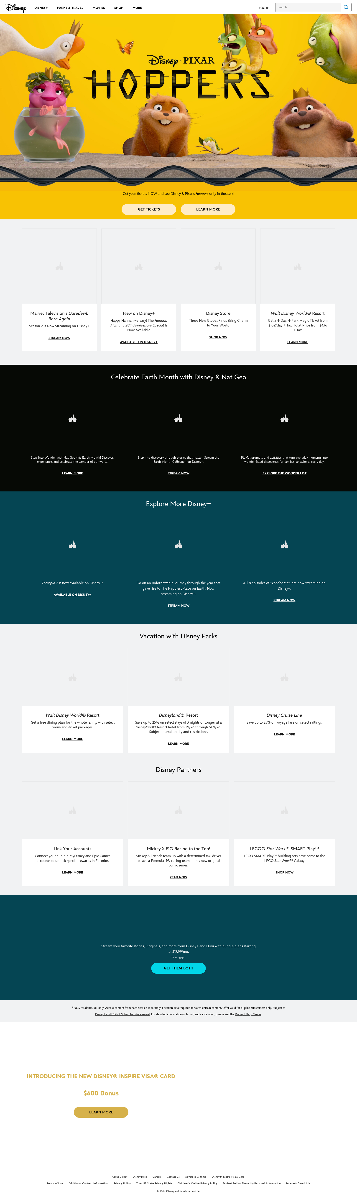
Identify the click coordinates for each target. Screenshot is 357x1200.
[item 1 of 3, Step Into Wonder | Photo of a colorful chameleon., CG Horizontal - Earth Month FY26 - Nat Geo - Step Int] (72, 434)
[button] (266, 7)
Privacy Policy (122, 1181)
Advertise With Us (195, 1174)
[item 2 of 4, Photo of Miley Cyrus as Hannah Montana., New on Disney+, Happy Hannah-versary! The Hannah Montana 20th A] (138, 290)
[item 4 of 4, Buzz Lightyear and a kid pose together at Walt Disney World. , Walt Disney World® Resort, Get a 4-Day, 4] (297, 290)
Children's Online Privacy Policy (197, 1181)
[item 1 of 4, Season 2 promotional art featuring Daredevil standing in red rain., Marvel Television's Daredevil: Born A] (59, 290)
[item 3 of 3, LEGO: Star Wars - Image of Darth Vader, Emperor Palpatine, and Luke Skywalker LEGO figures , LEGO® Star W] (284, 832)
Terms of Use (55, 1181)
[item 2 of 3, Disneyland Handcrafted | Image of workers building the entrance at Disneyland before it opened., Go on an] (178, 564)
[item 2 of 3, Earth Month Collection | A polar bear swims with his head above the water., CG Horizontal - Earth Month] (178, 434)
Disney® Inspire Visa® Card (228, 1174)
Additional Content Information (88, 1181)
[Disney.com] (15, 8)
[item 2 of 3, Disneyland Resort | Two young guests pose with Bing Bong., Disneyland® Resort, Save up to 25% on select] (178, 699)
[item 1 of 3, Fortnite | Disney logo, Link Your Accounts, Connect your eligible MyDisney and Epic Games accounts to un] (72, 832)
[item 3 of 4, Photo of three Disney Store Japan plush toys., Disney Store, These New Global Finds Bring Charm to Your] (218, 290)
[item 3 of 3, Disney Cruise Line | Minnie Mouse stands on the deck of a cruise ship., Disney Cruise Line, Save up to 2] (284, 699)
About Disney (119, 1174)
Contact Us (173, 1174)
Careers (157, 1174)
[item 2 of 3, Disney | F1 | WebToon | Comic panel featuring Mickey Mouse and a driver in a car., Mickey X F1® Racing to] (178, 832)
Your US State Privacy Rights (154, 1181)
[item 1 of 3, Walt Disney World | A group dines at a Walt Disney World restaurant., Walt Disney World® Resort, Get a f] (72, 699)
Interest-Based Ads (298, 1181)
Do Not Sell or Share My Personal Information (252, 1181)
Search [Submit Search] (346, 7)
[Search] (308, 7)
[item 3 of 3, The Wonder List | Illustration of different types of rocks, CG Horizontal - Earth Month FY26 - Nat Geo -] (284, 434)
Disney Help (140, 1174)
